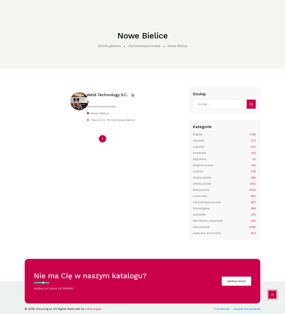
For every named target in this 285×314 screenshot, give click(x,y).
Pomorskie (224, 196)
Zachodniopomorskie (144, 46)
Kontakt (210, 7)
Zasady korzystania (247, 309)
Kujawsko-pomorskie (224, 233)
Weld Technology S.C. (107, 95)
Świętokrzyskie (224, 165)
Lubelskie (224, 214)
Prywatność (222, 309)
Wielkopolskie (224, 184)
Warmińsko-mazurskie (224, 221)
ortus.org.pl (22, 8)
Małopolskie (224, 190)
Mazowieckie (224, 227)
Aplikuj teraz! (236, 281)
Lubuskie (224, 147)
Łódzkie (224, 171)
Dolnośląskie (224, 208)
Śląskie (224, 134)
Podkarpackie (224, 177)
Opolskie (224, 140)
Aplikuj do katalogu (251, 7)
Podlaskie (224, 153)
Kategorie (76, 7)
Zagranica (224, 159)
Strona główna (52, 7)
